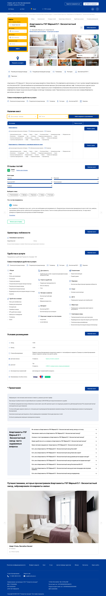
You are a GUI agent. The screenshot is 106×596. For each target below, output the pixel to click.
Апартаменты (13, 127)
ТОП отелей (46, 9)
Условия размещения (92, 19)
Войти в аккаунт (91, 4)
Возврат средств (34, 565)
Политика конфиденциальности (16, 565)
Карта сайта (95, 565)
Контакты (85, 565)
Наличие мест (41, 19)
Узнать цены (91, 128)
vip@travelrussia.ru (30, 576)
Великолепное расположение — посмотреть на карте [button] (44, 31)
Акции (33, 9)
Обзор (32, 19)
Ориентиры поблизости (65, 19)
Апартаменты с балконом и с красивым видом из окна (26, 144)
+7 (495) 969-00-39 (13, 576)
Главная (9, 14)
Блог (22, 9)
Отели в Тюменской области (20, 14)
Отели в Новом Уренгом (59, 14)
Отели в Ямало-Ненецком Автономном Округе (40, 14)
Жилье (11, 9)
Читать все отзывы (22, 170)
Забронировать (91, 27)
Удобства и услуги (79, 19)
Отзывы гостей (52, 19)
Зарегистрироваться (73, 4)
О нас (51, 565)
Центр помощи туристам (63, 565)
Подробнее (12, 215)
